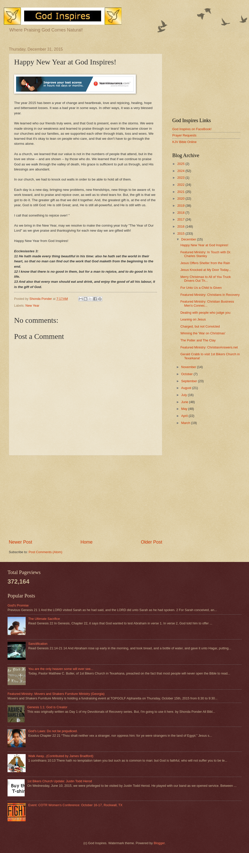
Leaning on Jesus (193, 319)
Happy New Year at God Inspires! (204, 245)
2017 (181, 219)
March (186, 423)
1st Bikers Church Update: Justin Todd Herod (59, 781)
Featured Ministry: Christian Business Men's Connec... (207, 303)
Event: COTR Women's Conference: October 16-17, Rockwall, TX (75, 805)
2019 (181, 205)
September (189, 381)
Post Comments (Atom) (45, 552)
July (184, 395)
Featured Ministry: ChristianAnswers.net (209, 347)
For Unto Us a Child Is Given (201, 288)
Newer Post (20, 542)
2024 (181, 171)
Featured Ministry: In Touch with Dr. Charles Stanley (205, 254)
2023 (181, 178)
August (186, 388)
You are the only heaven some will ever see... (60, 669)
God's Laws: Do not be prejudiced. (52, 731)
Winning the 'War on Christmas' (202, 333)
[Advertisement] (85, 497)
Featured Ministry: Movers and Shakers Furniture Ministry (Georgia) (56, 694)
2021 (181, 192)
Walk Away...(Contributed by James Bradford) (60, 756)
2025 (181, 164)
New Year (32, 305)
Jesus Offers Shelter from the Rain (205, 263)
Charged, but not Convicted (200, 326)
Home (86, 542)
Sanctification (38, 644)
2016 (181, 226)
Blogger (159, 843)
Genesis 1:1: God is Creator (47, 707)
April (184, 416)
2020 (181, 198)
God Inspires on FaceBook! (192, 129)
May (184, 409)
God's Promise (18, 605)
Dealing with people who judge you (205, 312)
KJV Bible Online (184, 142)
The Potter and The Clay (198, 340)
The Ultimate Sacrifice (44, 619)
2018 (181, 213)
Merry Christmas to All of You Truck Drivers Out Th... (205, 278)
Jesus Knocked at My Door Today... (205, 270)
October (187, 374)
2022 (181, 185)
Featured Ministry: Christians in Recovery (209, 295)
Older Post (151, 542)
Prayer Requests (184, 135)
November (189, 367)
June (185, 402)
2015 (181, 233)
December (189, 239)
